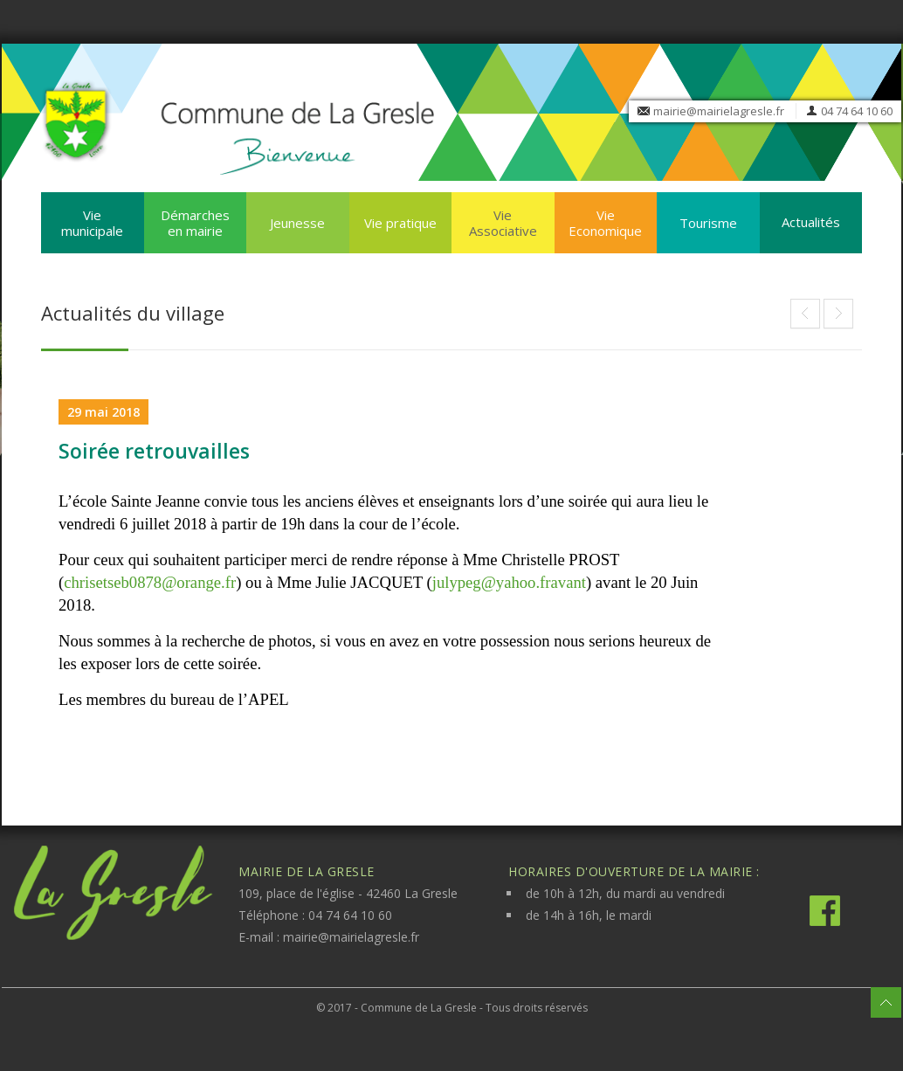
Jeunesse (297, 222)
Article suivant (805, 313)
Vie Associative (503, 222)
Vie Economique (605, 222)
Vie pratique (400, 222)
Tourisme (708, 222)
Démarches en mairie (195, 222)
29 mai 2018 (103, 412)
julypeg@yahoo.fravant (509, 582)
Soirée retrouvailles (154, 451)
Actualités (811, 222)
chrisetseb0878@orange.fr (150, 582)
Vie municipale (92, 222)
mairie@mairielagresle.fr (718, 111)
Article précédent (838, 313)
